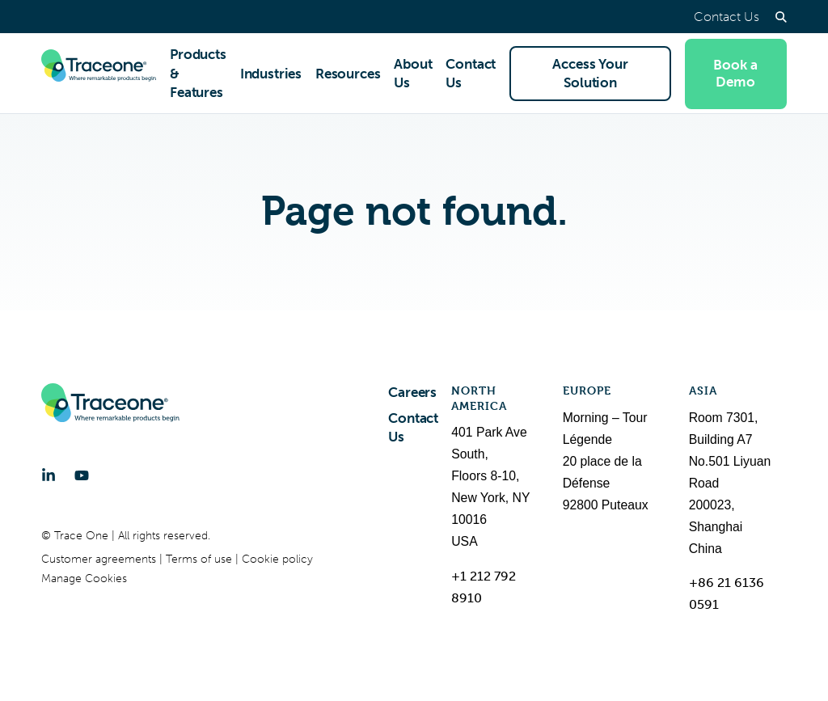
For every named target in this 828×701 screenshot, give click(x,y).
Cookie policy (277, 559)
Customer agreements (100, 559)
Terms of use (200, 559)
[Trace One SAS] (98, 73)
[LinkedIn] (48, 475)
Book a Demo (735, 73)
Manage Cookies (84, 578)
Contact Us (726, 16)
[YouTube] (81, 475)
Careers (412, 392)
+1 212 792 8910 (483, 587)
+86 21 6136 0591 (726, 593)
